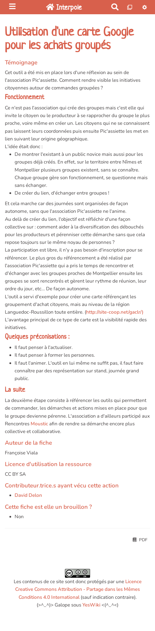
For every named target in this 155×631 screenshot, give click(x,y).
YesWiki (91, 605)
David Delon (28, 495)
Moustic (39, 423)
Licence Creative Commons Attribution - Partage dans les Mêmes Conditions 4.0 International (78, 589)
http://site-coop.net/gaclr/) (115, 312)
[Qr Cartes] (130, 7)
